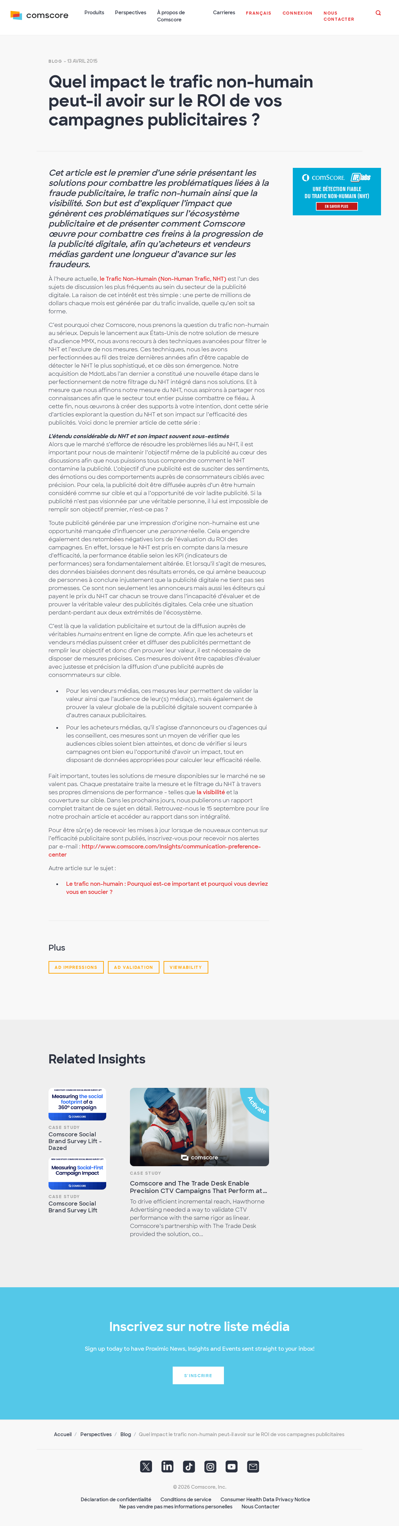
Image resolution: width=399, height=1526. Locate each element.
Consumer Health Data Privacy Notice (265, 1499)
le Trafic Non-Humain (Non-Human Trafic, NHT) (163, 278)
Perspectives (96, 1434)
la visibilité (211, 791)
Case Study (64, 1127)
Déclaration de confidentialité (116, 1499)
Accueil (63, 1434)
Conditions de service (185, 1499)
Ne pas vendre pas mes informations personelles (175, 1506)
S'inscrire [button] (198, 1375)
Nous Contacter (261, 1506)
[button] (259, 16)
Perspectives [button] (131, 12)
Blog (55, 60)
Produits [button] (94, 12)
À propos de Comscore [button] (171, 16)
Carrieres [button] (224, 12)
